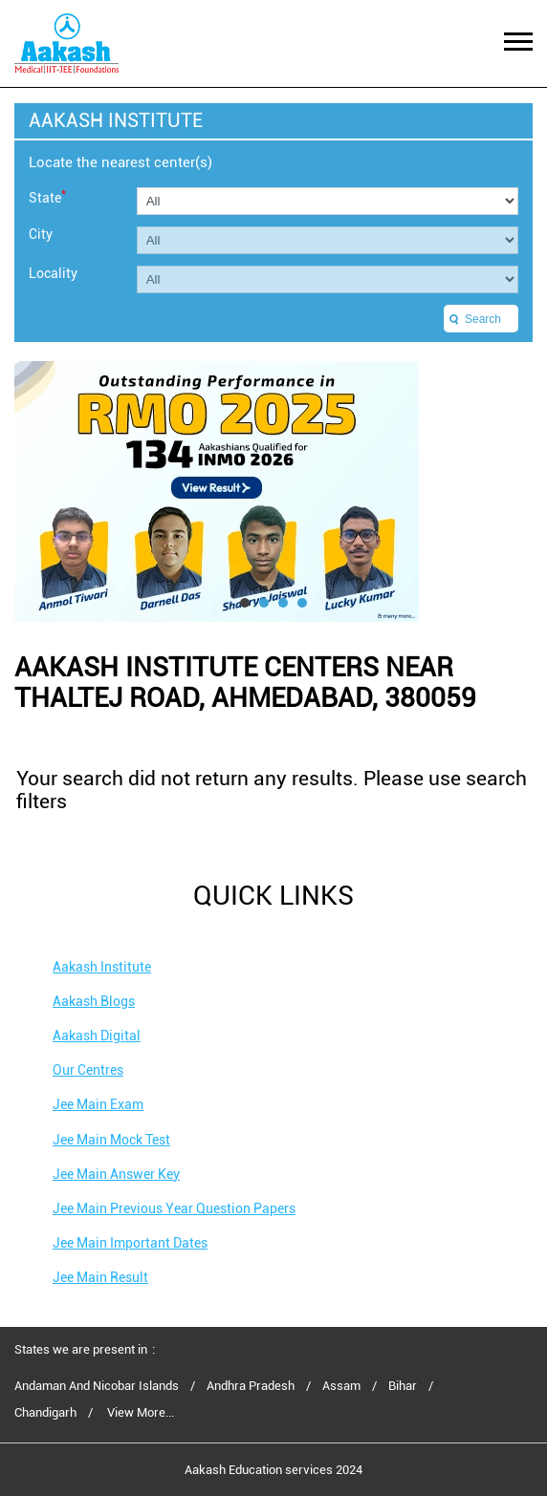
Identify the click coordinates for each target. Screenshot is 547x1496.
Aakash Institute (102, 966)
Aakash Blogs (94, 1001)
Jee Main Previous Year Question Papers (174, 1208)
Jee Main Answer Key (116, 1174)
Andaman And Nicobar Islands (96, 1386)
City (41, 234)
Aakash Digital (97, 1035)
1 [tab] (245, 603)
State (47, 196)
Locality (53, 273)
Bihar (402, 1386)
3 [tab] (283, 603)
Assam (341, 1386)
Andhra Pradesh (251, 1386)
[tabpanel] (273, 491)
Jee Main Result (100, 1277)
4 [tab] (302, 603)
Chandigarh (45, 1413)
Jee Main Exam (98, 1104)
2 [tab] (264, 603)
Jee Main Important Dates (130, 1242)
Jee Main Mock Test (111, 1139)
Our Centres (88, 1070)
